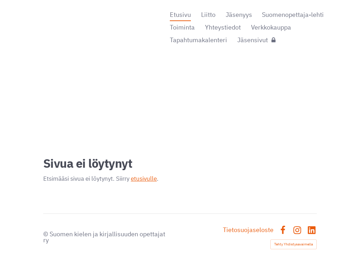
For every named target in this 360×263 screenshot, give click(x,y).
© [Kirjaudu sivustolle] (46, 234)
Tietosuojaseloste (248, 230)
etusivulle (144, 178)
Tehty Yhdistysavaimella (293, 244)
